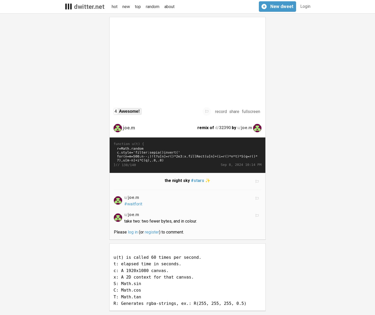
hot (114, 6)
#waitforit (133, 203)
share (234, 111)
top (138, 6)
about (169, 6)
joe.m (129, 127)
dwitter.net (89, 6)
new (126, 6)
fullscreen (251, 111)
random (152, 6)
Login (305, 6)
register (152, 232)
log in (133, 232)
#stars (197, 180)
